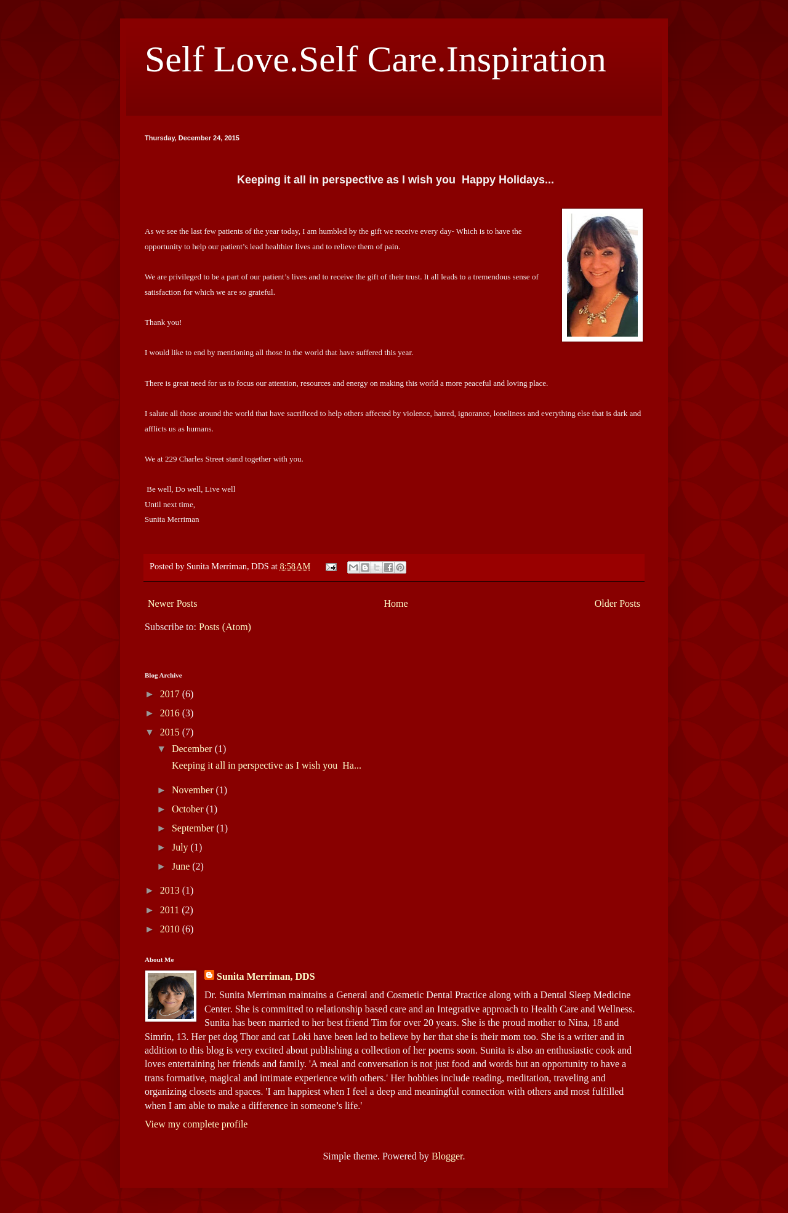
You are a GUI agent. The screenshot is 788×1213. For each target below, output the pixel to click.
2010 (171, 929)
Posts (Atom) (225, 627)
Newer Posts (172, 603)
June (182, 866)
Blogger (447, 1156)
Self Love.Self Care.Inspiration (375, 59)
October (189, 809)
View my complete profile (196, 1124)
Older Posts (617, 603)
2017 (171, 694)
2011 (171, 910)
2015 (171, 732)
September (194, 828)
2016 (171, 713)
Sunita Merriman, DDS (266, 976)
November (194, 790)
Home (396, 603)
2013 (171, 890)
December (193, 748)
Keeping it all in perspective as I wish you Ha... (265, 765)
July (181, 847)
